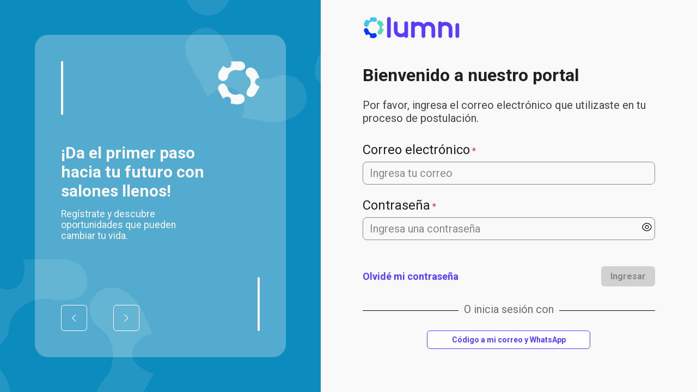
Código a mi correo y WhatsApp (509, 339)
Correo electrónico (416, 149)
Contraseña (396, 205)
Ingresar (628, 276)
